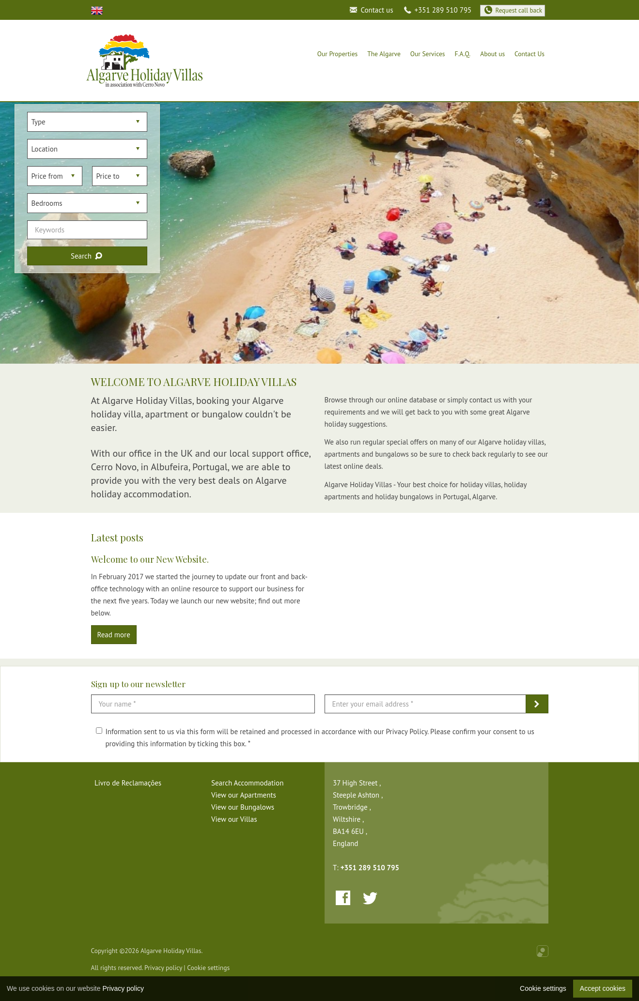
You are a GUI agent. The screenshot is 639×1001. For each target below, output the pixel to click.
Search (87, 256)
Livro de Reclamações (127, 782)
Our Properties (337, 53)
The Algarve (384, 53)
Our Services (427, 53)
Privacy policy (163, 967)
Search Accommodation (247, 782)
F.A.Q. (463, 53)
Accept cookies (602, 988)
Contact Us (529, 53)
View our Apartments (243, 795)
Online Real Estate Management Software (542, 951)
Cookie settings (208, 967)
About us (492, 53)
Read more (113, 634)
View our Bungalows (242, 807)
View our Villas (234, 819)
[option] (319, 233)
